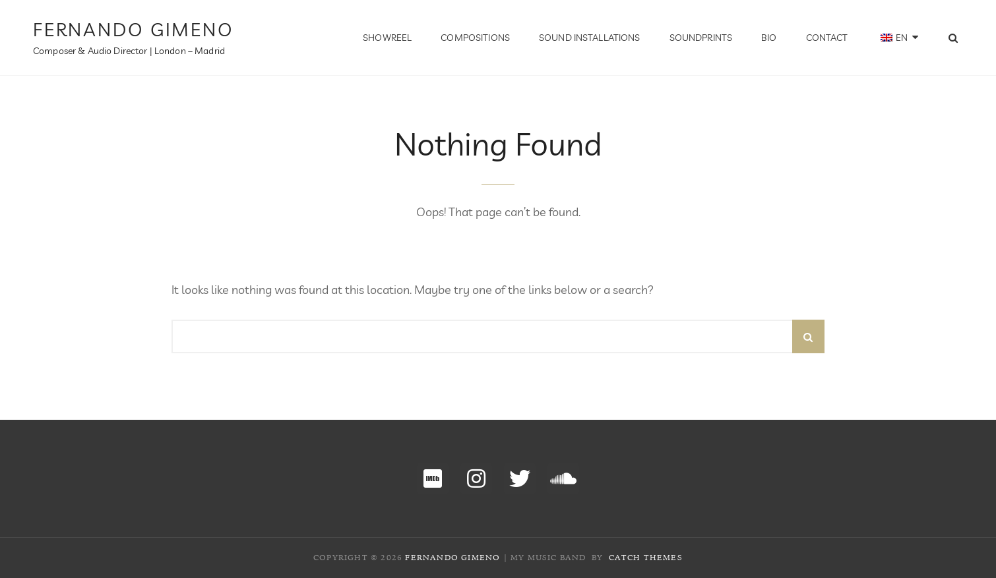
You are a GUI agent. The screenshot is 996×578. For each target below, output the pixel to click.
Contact (827, 37)
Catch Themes (646, 557)
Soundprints (701, 37)
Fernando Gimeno (133, 29)
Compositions (475, 37)
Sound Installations (589, 37)
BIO (768, 37)
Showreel (387, 37)
